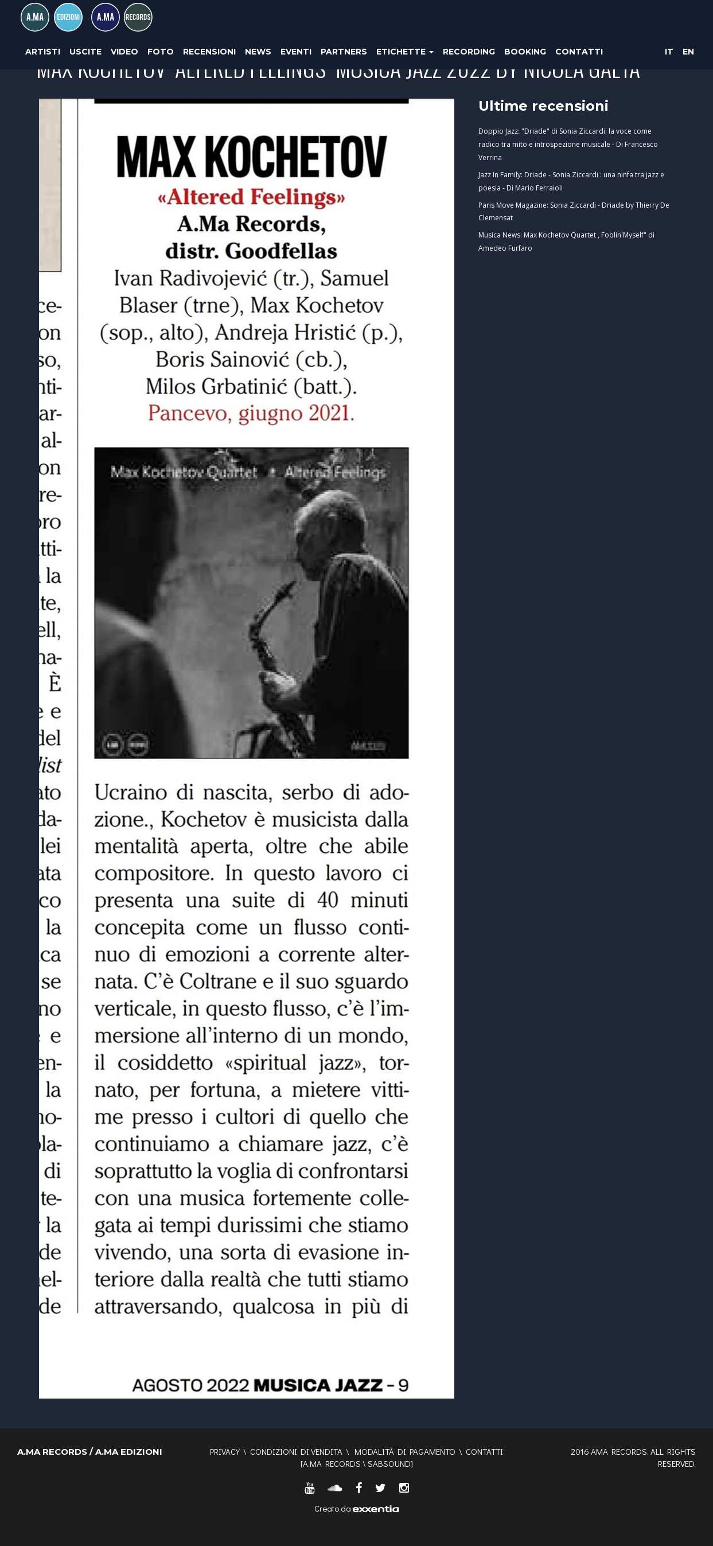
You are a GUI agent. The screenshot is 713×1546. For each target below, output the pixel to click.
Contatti (579, 51)
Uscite (85, 51)
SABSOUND (389, 1463)
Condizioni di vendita (296, 1451)
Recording (469, 51)
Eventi (295, 51)
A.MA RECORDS (332, 1463)
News (258, 51)
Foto (160, 51)
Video (124, 51)
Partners (344, 51)
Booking (525, 51)
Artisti (42, 51)
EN (688, 51)
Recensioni (209, 51)
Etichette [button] (405, 51)
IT (669, 51)
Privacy (225, 1451)
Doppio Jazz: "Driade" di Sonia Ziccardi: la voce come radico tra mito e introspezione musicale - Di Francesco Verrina (568, 144)
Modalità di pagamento (404, 1451)
